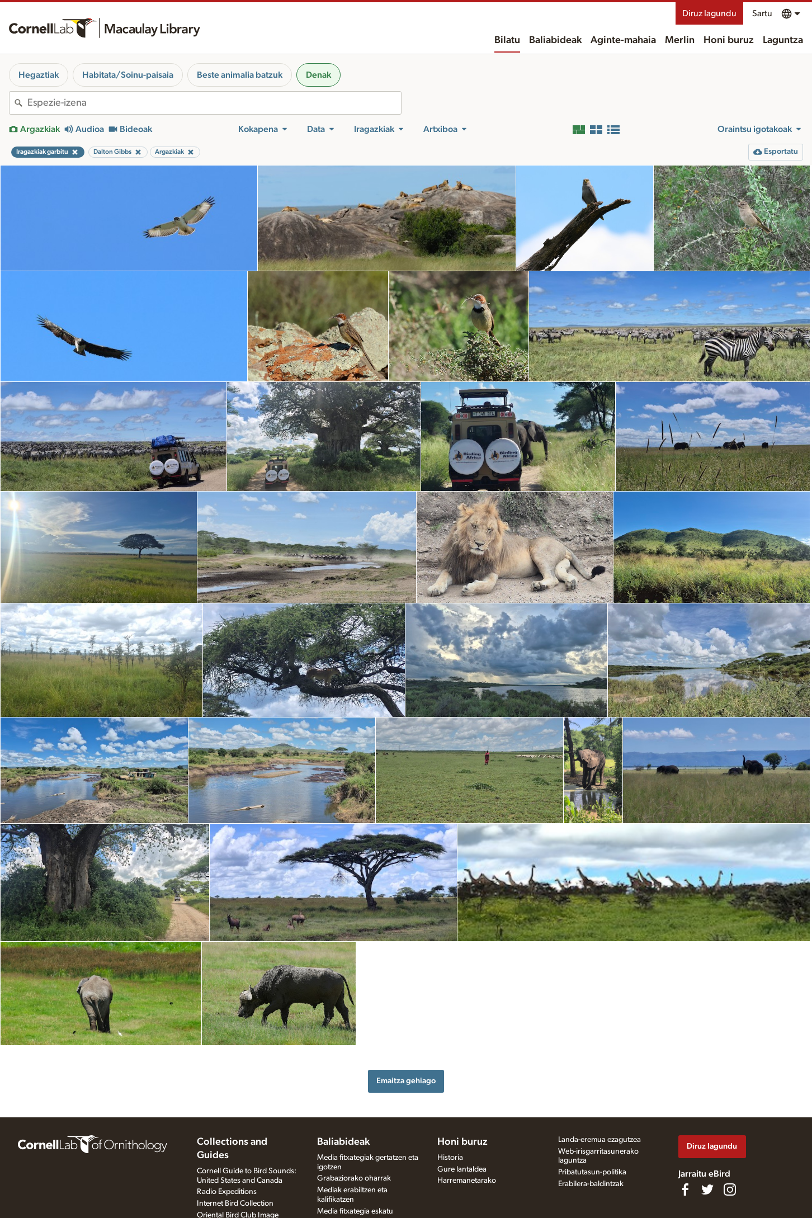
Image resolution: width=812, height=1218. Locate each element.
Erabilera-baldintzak (591, 1184)
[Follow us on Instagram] (730, 1189)
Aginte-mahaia (623, 40)
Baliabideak (555, 40)
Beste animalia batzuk (239, 74)
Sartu (762, 13)
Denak (318, 74)
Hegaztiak (38, 74)
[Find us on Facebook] (685, 1189)
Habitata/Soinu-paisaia (127, 74)
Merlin (680, 40)
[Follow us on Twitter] (707, 1189)
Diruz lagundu (709, 13)
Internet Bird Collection (235, 1203)
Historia (450, 1158)
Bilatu (507, 40)
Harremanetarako (466, 1180)
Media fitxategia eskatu (355, 1211)
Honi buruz (729, 40)
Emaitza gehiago (406, 1081)
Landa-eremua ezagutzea (599, 1140)
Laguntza (783, 40)
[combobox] (214, 103)
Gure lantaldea (462, 1169)
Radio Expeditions (227, 1192)
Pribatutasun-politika (592, 1172)
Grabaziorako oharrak (354, 1178)
